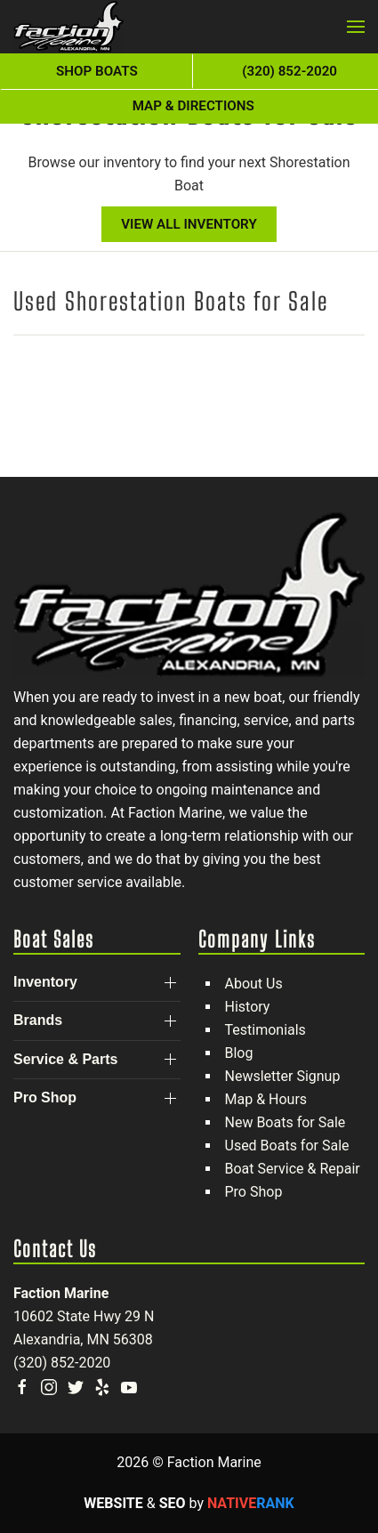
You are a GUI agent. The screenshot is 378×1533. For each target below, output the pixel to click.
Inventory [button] (45, 981)
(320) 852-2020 (61, 1362)
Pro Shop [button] (44, 1097)
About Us (254, 983)
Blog (239, 1053)
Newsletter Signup (283, 1076)
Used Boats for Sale (287, 1145)
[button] (356, 26)
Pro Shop (254, 1191)
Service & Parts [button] (65, 1059)
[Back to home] (68, 26)
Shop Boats (97, 71)
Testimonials (265, 1029)
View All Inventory (189, 224)
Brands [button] (37, 1020)
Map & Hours (266, 1099)
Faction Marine (61, 1293)
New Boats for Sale (285, 1122)
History (247, 1006)
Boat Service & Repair (292, 1168)
